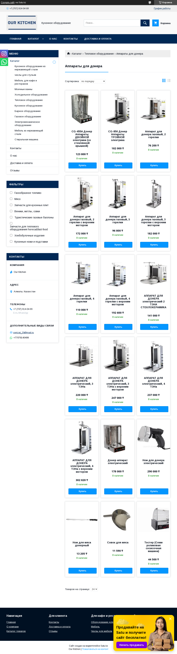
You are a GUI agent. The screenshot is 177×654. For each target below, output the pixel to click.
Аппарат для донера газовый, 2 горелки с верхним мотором (81, 221)
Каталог (33, 38)
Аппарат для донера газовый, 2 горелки (153, 134)
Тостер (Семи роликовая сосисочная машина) (153, 547)
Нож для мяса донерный (82, 544)
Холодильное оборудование (31, 94)
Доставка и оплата (97, 38)
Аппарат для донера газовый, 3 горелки (117, 219)
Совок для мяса (117, 542)
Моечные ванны (23, 89)
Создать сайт (8, 2)
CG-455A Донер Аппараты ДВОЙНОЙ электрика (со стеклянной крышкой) (82, 138)
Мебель (95, 626)
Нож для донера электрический (153, 462)
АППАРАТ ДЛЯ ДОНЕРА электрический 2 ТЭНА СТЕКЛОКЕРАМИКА (153, 301)
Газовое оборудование (28, 116)
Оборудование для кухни (105, 622)
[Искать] (145, 23)
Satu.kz (104, 646)
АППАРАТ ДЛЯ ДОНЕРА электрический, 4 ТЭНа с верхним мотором (81, 466)
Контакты (71, 38)
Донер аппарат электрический (118, 462)
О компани (13, 626)
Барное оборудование (27, 111)
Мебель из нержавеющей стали (29, 132)
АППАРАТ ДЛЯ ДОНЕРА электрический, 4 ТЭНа (153, 382)
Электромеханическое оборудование (27, 124)
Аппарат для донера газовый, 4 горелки (82, 298)
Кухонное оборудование (28, 105)
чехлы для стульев (25, 75)
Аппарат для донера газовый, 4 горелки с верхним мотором (117, 300)
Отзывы (15, 170)
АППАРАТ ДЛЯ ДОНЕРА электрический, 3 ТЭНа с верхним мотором (117, 384)
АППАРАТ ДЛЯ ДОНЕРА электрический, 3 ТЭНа (81, 382)
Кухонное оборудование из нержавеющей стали (30, 68)
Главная (15, 38)
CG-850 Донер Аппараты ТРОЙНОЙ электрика (117, 136)
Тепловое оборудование (99, 53)
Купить (82, 165)
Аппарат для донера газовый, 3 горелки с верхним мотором (153, 221)
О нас (53, 38)
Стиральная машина (26, 139)
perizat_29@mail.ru (23, 332)
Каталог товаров (16, 631)
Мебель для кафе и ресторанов (26, 82)
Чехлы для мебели (101, 631)
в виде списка (168, 81)
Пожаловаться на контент (95, 649)
